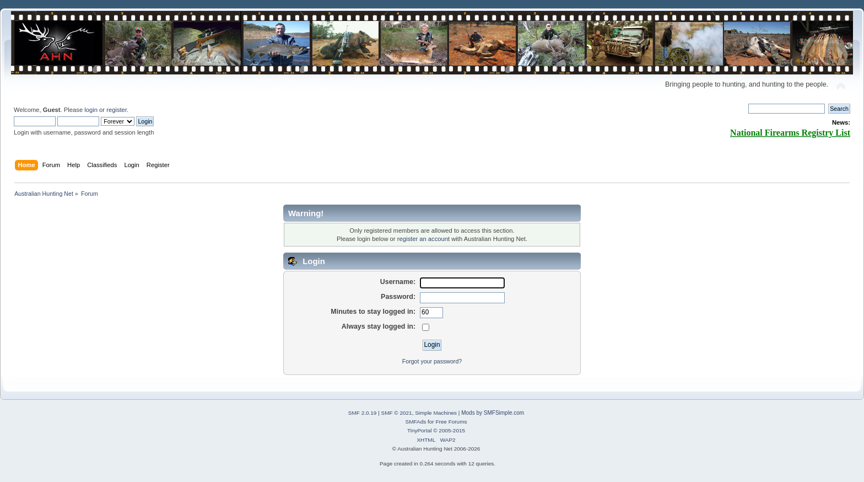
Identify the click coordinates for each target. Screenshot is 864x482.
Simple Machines (436, 413)
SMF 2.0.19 (362, 413)
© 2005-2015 (449, 430)
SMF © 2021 (396, 413)
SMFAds (416, 422)
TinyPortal (419, 430)
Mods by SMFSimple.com (492, 413)
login (91, 109)
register (116, 109)
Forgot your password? (432, 361)
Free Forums (451, 422)
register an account (423, 238)
